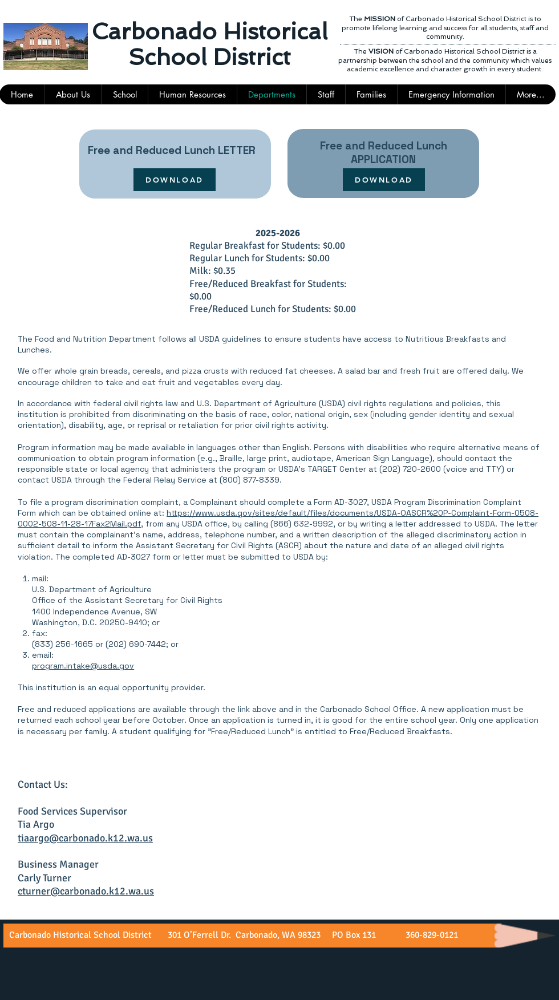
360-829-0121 (430, 935)
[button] (325, 94)
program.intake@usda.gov (83, 666)
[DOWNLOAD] (174, 179)
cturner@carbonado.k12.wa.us (86, 891)
